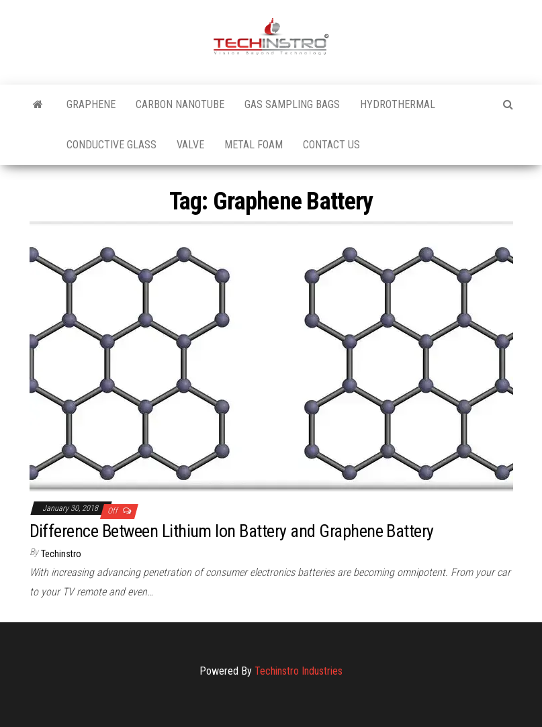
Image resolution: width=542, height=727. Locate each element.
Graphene (91, 104)
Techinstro (61, 553)
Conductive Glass (111, 144)
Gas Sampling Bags (292, 104)
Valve (190, 144)
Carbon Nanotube (180, 104)
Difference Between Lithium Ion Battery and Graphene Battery (232, 531)
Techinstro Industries (299, 671)
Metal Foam (253, 144)
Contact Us (331, 144)
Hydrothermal (397, 104)
